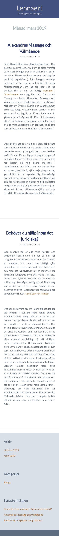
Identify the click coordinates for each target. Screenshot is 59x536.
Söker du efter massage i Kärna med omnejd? (28, 508)
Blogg (7, 482)
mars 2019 (9, 455)
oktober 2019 (11, 449)
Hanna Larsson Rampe (36, 293)
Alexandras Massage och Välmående (23, 514)
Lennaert (29, 8)
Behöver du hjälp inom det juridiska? (23, 520)
